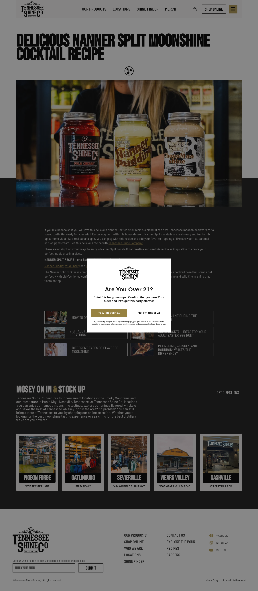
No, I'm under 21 (149, 312)
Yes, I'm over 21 (109, 312)
